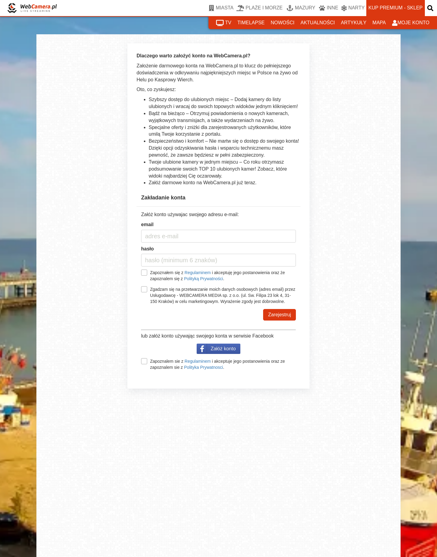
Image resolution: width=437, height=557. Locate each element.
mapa (379, 22)
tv (223, 23)
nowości (282, 22)
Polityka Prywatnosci (203, 367)
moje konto (411, 23)
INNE (328, 8)
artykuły (353, 22)
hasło (147, 248)
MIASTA (221, 8)
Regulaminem (198, 272)
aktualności (317, 22)
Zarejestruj (279, 314)
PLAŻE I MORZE (259, 8)
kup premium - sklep (395, 7)
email (147, 224)
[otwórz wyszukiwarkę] (431, 8)
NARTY (353, 8)
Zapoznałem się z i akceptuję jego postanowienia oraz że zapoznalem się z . (217, 275)
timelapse (251, 22)
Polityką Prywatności (203, 278)
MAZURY (300, 8)
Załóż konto (223, 348)
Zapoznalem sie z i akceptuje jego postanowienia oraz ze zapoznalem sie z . (217, 364)
